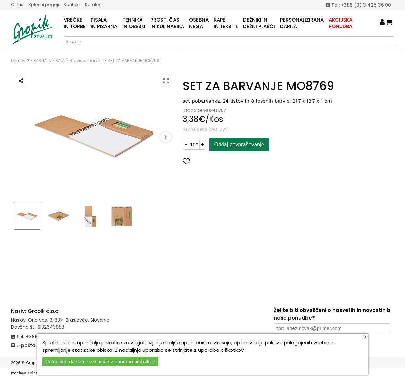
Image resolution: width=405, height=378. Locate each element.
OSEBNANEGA (199, 23)
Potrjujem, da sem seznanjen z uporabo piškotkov (100, 361)
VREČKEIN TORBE (75, 23)
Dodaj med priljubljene (219, 161)
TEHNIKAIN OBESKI (133, 23)
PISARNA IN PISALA (47, 60)
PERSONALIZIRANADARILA (302, 23)
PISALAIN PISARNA (104, 23)
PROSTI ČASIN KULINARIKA (167, 23)
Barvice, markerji (86, 60)
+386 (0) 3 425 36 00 (366, 5)
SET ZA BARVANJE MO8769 (133, 60)
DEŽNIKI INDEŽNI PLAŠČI (259, 23)
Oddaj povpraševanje (239, 144)
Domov (18, 60)
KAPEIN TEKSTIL (226, 23)
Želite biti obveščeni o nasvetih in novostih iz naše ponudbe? (332, 314)
